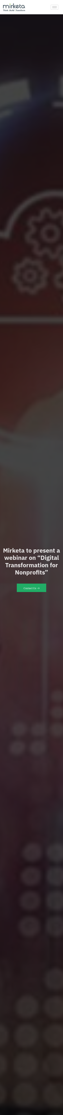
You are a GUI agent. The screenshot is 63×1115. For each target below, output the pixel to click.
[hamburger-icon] (54, 7)
